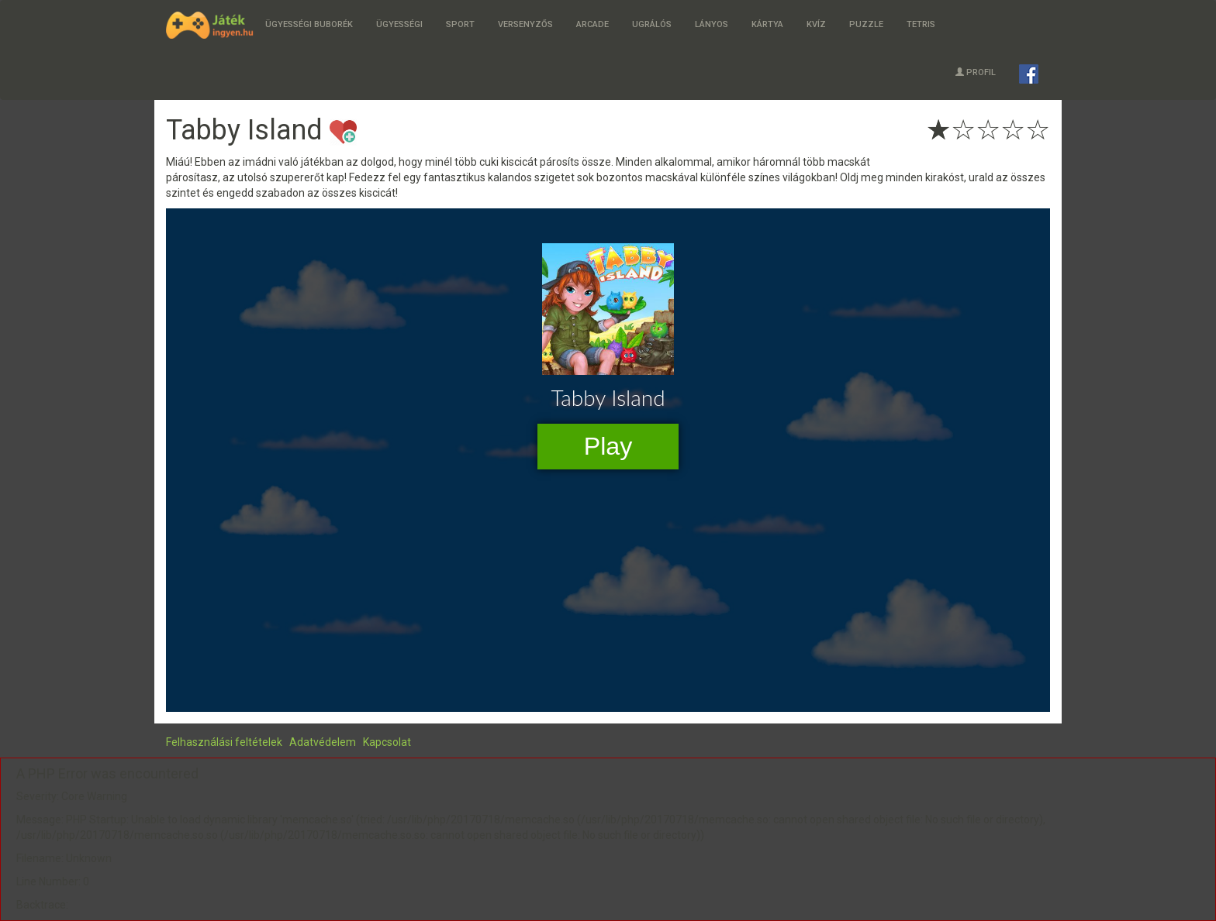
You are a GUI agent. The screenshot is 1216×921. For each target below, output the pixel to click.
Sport (460, 24)
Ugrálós (652, 24)
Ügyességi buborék (309, 24)
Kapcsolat (387, 742)
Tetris (921, 24)
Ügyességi (399, 24)
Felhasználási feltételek (224, 742)
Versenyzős (525, 24)
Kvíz (816, 24)
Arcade (592, 24)
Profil (975, 72)
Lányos (711, 24)
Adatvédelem (322, 742)
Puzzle (866, 24)
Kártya (767, 24)
